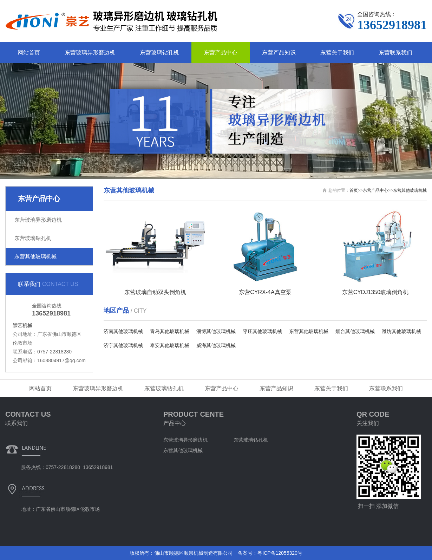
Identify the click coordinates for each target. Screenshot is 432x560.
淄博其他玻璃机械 (216, 331)
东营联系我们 (395, 53)
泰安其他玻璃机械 (169, 345)
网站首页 (29, 53)
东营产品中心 (220, 53)
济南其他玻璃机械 (123, 331)
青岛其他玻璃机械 (169, 331)
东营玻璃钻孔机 (159, 53)
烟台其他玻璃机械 (355, 331)
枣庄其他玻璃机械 (262, 331)
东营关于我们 (337, 53)
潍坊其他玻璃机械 (401, 331)
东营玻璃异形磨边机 (90, 53)
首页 (353, 190)
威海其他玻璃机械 (216, 345)
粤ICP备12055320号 (279, 553)
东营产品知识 (279, 53)
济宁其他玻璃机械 (123, 345)
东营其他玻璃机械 (35, 256)
